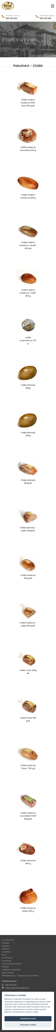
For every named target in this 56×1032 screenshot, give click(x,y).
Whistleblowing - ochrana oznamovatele (20, 975)
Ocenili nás (6, 960)
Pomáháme (7, 958)
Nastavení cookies (28, 1025)
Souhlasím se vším (28, 1018)
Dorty (4, 955)
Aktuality (5, 946)
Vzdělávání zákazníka (11, 969)
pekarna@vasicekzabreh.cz (17, 987)
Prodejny (5, 943)
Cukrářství (6, 952)
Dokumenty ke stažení (11, 963)
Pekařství (6, 949)
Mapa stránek (8, 972)
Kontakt (5, 966)
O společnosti (8, 940)
